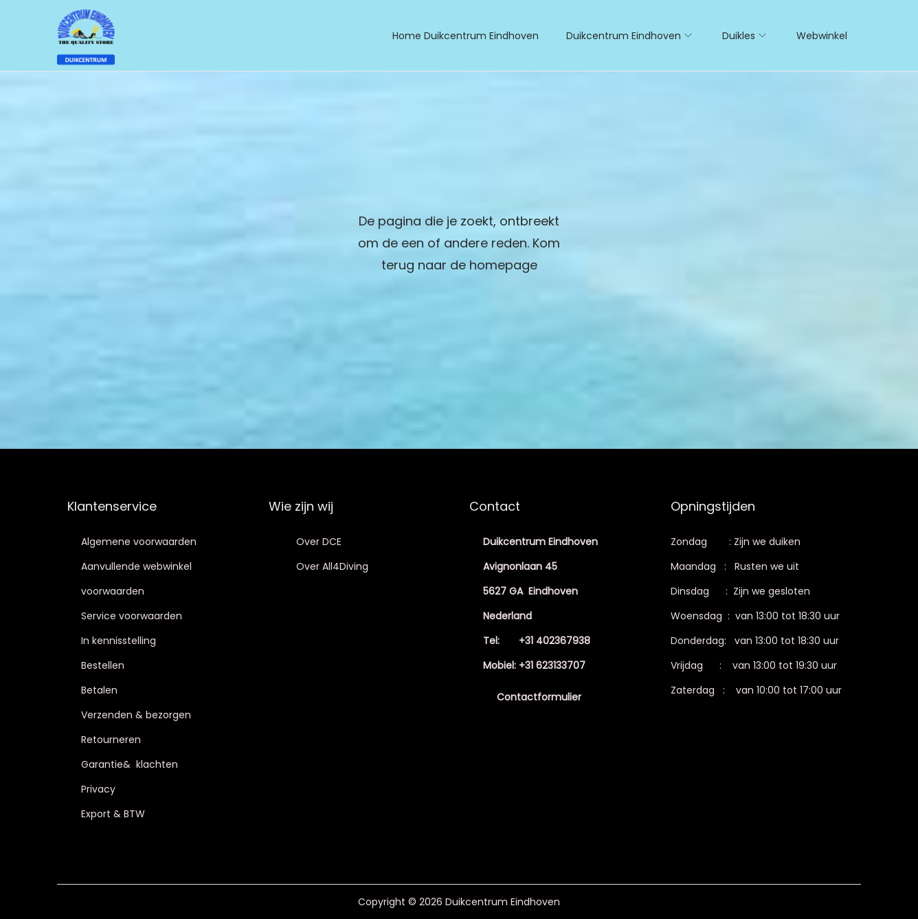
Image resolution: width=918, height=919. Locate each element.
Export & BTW (113, 814)
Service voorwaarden (131, 616)
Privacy (98, 789)
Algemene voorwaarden (139, 542)
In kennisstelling (118, 640)
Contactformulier (539, 697)
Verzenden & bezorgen (136, 715)
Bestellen (102, 665)
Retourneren (111, 739)
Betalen (99, 690)
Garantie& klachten (129, 764)
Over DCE (319, 542)
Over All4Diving (332, 566)
